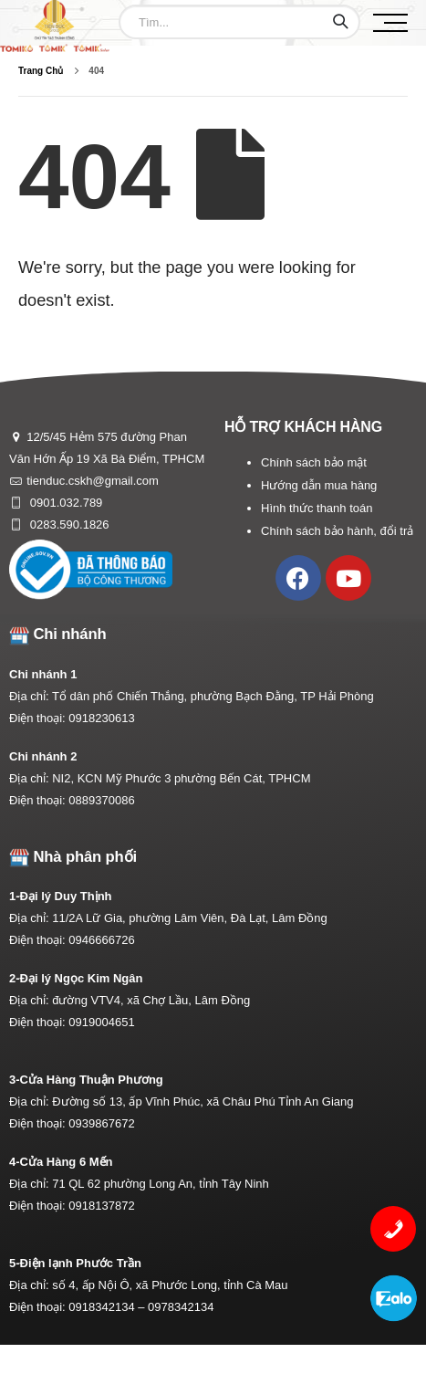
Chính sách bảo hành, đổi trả (337, 531)
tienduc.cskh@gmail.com (92, 481)
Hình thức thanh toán (316, 508)
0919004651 (101, 1022)
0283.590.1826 (67, 524)
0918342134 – (108, 1307)
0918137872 (101, 1205)
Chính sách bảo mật (314, 462)
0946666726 (101, 940)
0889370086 (101, 800)
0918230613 (101, 718)
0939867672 (101, 1123)
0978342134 (180, 1307)
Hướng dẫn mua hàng (319, 485)
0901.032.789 (64, 502)
